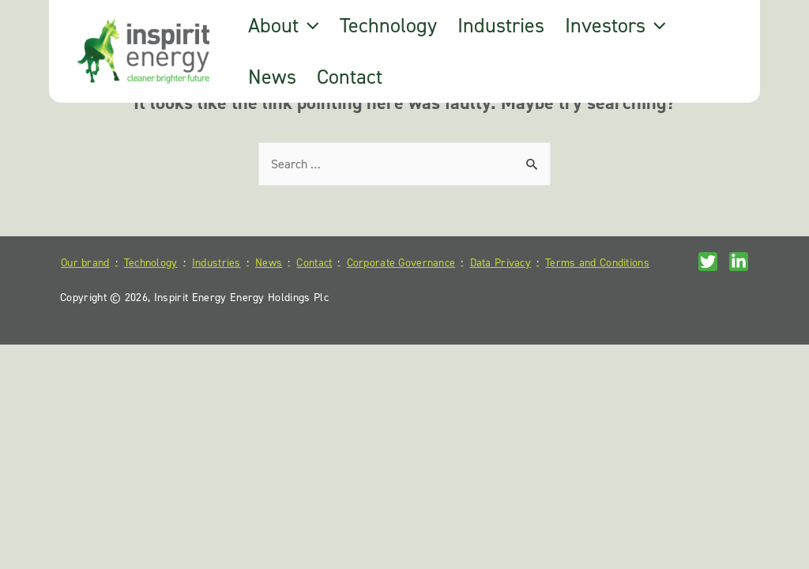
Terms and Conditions (597, 262)
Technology (388, 25)
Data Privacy (500, 262)
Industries (500, 25)
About (283, 25)
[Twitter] (707, 261)
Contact (349, 76)
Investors (615, 25)
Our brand (85, 262)
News (272, 76)
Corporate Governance (401, 262)
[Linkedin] (738, 261)
